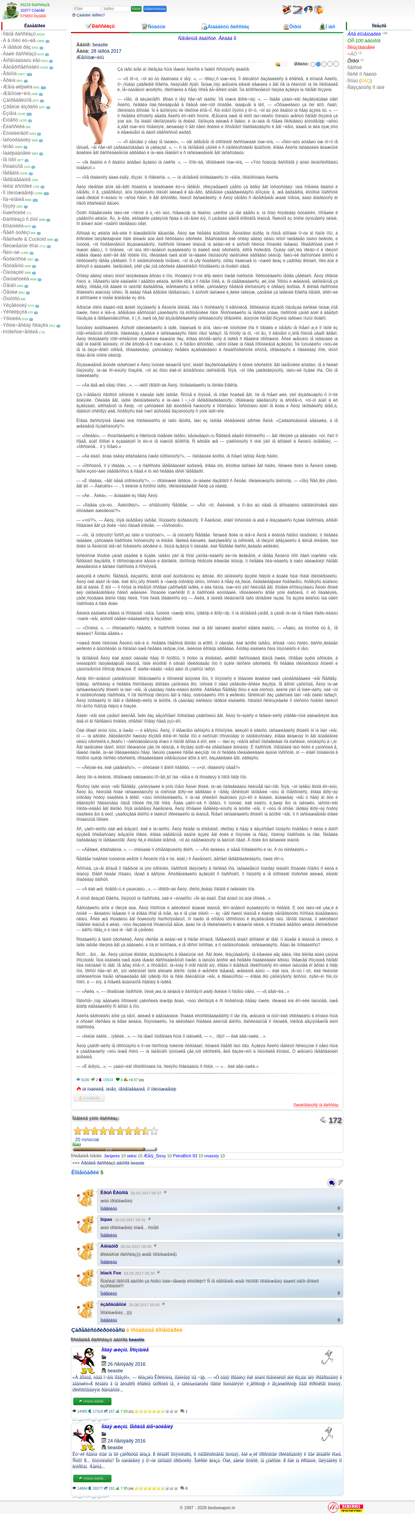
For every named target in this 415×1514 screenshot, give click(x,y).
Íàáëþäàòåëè (17, 153)
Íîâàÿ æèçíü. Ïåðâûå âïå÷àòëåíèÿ (137, 1426)
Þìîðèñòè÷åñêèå (20, 331)
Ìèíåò (8, 146)
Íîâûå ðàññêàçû (19, 34)
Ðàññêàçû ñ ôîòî (20, 219)
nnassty (211, 1156)
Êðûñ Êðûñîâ (114, 1192)
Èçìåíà (9, 113)
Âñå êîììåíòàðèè (364, 34)
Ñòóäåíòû (13, 265)
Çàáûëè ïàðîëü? (88, 15)
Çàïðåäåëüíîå (17, 100)
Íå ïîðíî (9, 159)
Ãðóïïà (10, 73)
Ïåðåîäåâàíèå (17, 179)
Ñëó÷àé (11, 252)
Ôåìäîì (9, 285)
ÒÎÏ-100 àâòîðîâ (363, 40)
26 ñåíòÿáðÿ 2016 (127, 1364)
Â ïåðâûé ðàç (17, 47)
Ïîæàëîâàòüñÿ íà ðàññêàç (316, 1105)
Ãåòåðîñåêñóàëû (21, 67)
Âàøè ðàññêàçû (20, 53)
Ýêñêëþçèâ (15, 312)
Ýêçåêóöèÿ (15, 305)
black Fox (111, 1272)
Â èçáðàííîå (89, 1098)
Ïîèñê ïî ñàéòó (361, 74)
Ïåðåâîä (11, 173)
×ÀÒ (352, 54)
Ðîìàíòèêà (13, 226)
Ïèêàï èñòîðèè (17, 186)
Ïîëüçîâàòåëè (361, 47)
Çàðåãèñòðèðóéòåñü (98, 1330)
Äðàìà (9, 80)
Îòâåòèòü (109, 1208)
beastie (100, 44)
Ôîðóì (353, 61)
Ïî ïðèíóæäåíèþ (18, 192)
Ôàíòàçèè (13, 272)
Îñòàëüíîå (13, 166)
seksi (131, 1156)
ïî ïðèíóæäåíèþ (161, 1089)
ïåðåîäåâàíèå (131, 1089)
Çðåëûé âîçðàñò (20, 106)
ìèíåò (111, 1089)
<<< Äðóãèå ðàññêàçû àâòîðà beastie (109, 1163)
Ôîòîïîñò (11, 298)
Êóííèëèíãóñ (16, 133)
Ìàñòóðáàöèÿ (16, 139)
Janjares (112, 1156)
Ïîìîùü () (359, 80)
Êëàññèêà (14, 126)
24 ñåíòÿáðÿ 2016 (127, 1441)
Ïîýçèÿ (9, 206)
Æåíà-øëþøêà (17, 86)
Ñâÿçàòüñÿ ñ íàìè (365, 87)
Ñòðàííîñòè (14, 259)
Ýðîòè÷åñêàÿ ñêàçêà (25, 325)
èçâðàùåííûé (113, 1304)
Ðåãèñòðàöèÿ (155, 9)
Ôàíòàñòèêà (16, 278)
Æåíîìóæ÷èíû (16, 93)
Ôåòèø (10, 292)
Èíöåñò (10, 120)
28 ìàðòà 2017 (106, 51)
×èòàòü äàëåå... (92, 1401)
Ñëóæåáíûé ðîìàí (20, 245)
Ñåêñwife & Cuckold (24, 239)
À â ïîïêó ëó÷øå (19, 40)
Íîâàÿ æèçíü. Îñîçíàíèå (125, 1349)
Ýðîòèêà (12, 318)
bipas (106, 1219)
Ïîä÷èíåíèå (13, 199)
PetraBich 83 (185, 1156)
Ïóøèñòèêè (14, 212)
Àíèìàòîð (109, 1246)
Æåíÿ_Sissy (154, 1156)
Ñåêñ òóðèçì (16, 232)
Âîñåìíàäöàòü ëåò (21, 60)
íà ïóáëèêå (92, 1089)
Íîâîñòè (354, 67)
